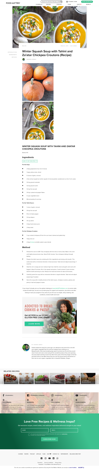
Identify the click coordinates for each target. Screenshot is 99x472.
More (87, 4)
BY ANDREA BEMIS (37, 344)
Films (69, 4)
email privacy (64, 434)
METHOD (14, 57)
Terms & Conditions (48, 462)
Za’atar (32, 242)
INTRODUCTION (12, 52)
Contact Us (56, 454)
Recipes (48, 4)
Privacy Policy (58, 462)
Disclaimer (40, 462)
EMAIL (53, 430)
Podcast (59, 4)
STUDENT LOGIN (71, 1)
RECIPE (24, 46)
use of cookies (72, 467)
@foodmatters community (37, 395)
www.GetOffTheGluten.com (60, 288)
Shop (79, 4)
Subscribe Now (49, 439)
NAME (24, 430)
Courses (38, 4)
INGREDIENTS (13, 54)
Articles (38, 454)
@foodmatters (9, 395)
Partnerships (64, 454)
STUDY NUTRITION (87, 1)
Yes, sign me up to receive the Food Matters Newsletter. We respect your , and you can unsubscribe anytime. (49, 434)
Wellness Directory (75, 454)
